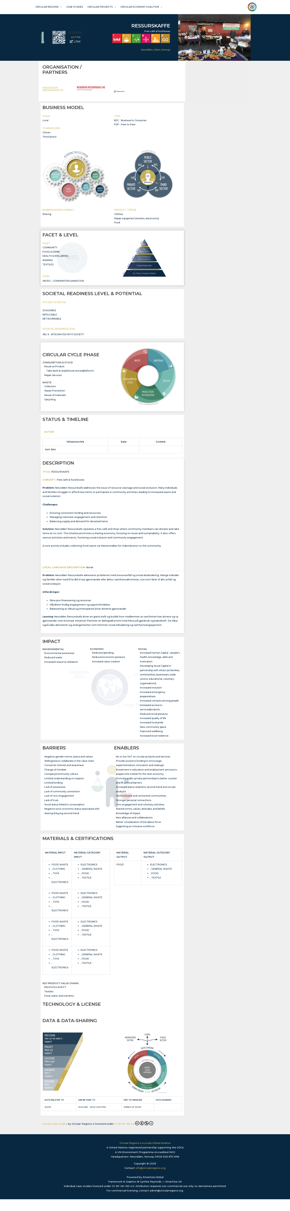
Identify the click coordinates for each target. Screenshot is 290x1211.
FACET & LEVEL (209, 94)
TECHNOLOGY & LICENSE (213, 128)
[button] (243, 76)
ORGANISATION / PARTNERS (215, 87)
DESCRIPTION (208, 109)
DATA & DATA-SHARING (213, 131)
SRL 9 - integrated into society (63, 337)
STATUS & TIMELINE (211, 105)
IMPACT (205, 113)
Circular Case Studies (55, 1130)
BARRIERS (207, 117)
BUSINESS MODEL (210, 90)
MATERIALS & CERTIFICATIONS (216, 124)
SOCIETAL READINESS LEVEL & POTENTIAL (222, 98)
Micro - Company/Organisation (63, 283)
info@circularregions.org (150, 1179)
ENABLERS (207, 120)
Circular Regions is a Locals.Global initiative (145, 1154)
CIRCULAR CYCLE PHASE (214, 102)
